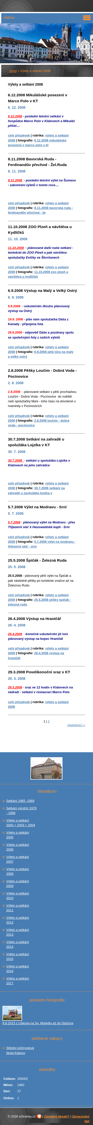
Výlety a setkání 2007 (17, 859)
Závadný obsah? (56, 1116)
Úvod (13, 71)
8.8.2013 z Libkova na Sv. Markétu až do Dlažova (37, 1023)
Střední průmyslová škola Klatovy (20, 1050)
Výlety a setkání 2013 (17, 932)
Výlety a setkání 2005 (17, 835)
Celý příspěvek (19, 135)
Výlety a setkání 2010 (17, 895)
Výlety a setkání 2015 (17, 956)
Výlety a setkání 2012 (17, 920)
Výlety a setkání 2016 (17, 968)
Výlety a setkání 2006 (17, 847)
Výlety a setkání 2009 (17, 883)
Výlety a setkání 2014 (17, 944)
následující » (76, 725)
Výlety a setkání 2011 (17, 908)
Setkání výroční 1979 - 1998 (21, 810)
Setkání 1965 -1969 (20, 801)
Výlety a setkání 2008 (17, 871)
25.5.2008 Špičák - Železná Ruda (37, 560)
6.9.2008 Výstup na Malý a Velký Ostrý (42, 290)
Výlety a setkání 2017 (17, 981)
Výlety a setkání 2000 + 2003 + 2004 (20, 822)
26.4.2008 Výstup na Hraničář (34, 618)
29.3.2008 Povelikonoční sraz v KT (39, 672)
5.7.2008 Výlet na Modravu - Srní (37, 507)
